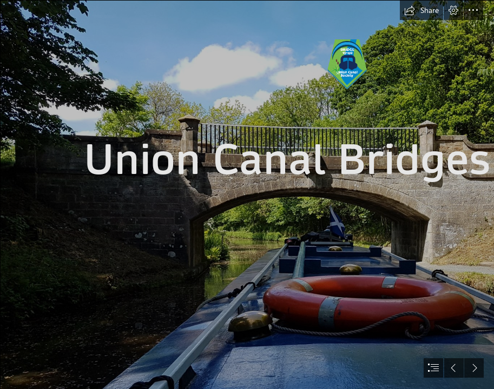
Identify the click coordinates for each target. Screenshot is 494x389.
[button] (421, 10)
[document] (247, 194)
